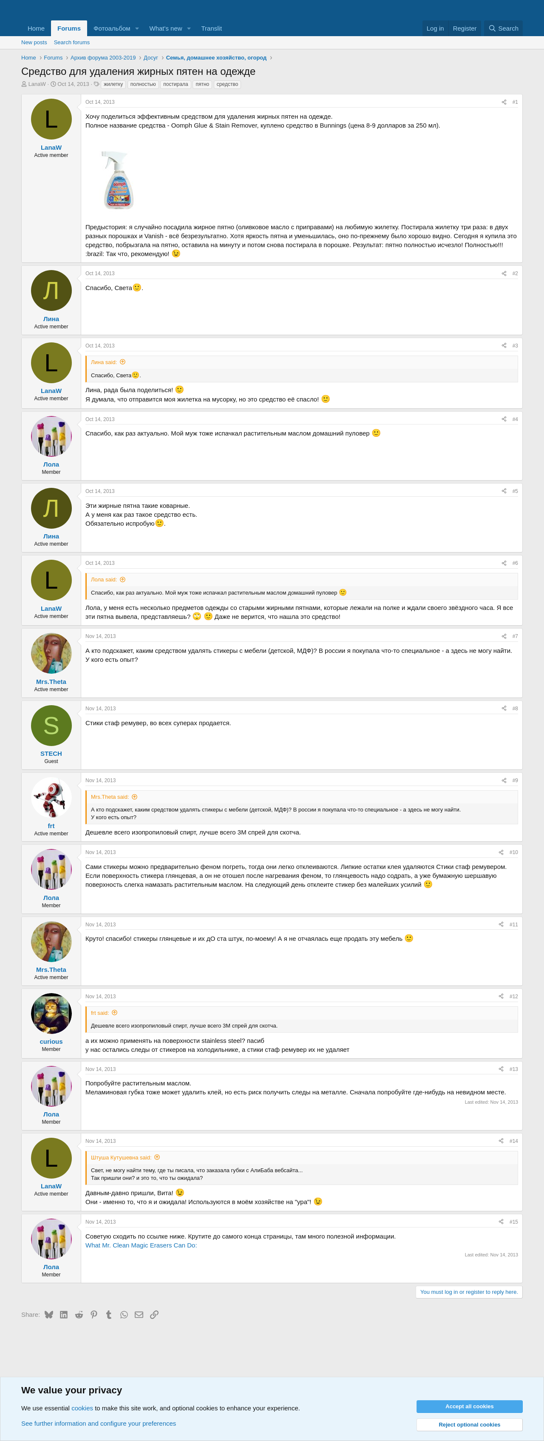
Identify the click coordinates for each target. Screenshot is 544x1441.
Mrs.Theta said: (110, 797)
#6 (515, 563)
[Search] (503, 28)
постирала (175, 84)
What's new (166, 28)
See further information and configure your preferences (98, 1423)
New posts (34, 42)
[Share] (504, 102)
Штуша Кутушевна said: (121, 1157)
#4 (515, 419)
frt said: (100, 1013)
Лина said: (104, 362)
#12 (514, 997)
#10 (514, 852)
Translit (211, 28)
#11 (514, 925)
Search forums (72, 42)
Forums (69, 28)
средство (227, 84)
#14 (514, 1141)
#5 (515, 491)
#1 (515, 102)
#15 (514, 1222)
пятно (202, 84)
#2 (515, 273)
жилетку (113, 84)
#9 (515, 780)
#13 (514, 1069)
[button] (137, 28)
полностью (143, 84)
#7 (515, 636)
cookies (82, 1408)
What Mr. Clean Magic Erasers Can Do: (141, 1245)
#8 (515, 709)
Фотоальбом (112, 28)
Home (36, 28)
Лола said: (104, 579)
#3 (515, 346)
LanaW (37, 84)
